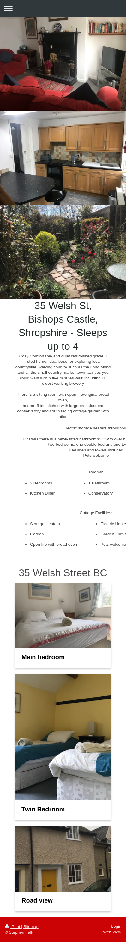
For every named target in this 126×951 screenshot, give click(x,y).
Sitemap (31, 926)
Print (13, 926)
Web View (112, 932)
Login (116, 926)
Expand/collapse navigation (63, 8)
